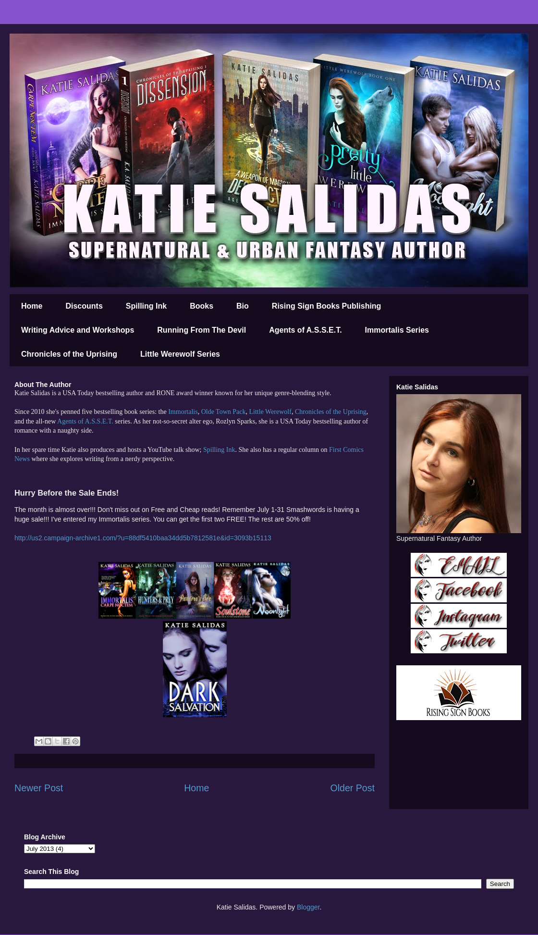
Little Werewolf (270, 411)
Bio (242, 306)
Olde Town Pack (223, 411)
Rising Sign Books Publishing (326, 306)
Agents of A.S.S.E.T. (305, 330)
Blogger (308, 907)
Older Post (352, 788)
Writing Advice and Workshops (77, 330)
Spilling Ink (146, 306)
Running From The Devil (201, 330)
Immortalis (182, 411)
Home (31, 306)
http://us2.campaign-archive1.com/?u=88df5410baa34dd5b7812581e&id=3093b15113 (142, 538)
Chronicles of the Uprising (69, 354)
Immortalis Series (397, 330)
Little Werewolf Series (180, 354)
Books (201, 306)
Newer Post (38, 788)
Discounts (83, 306)
